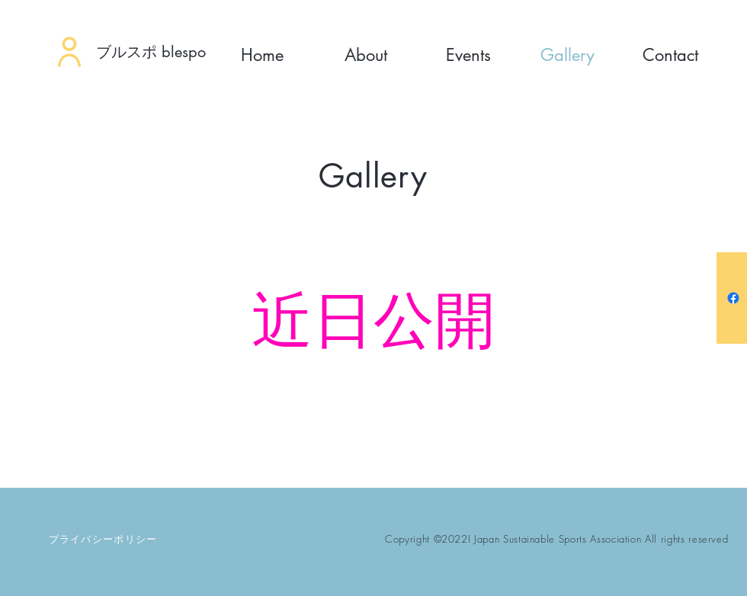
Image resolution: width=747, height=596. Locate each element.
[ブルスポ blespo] (165, 52)
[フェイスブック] (733, 298)
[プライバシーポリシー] (104, 539)
